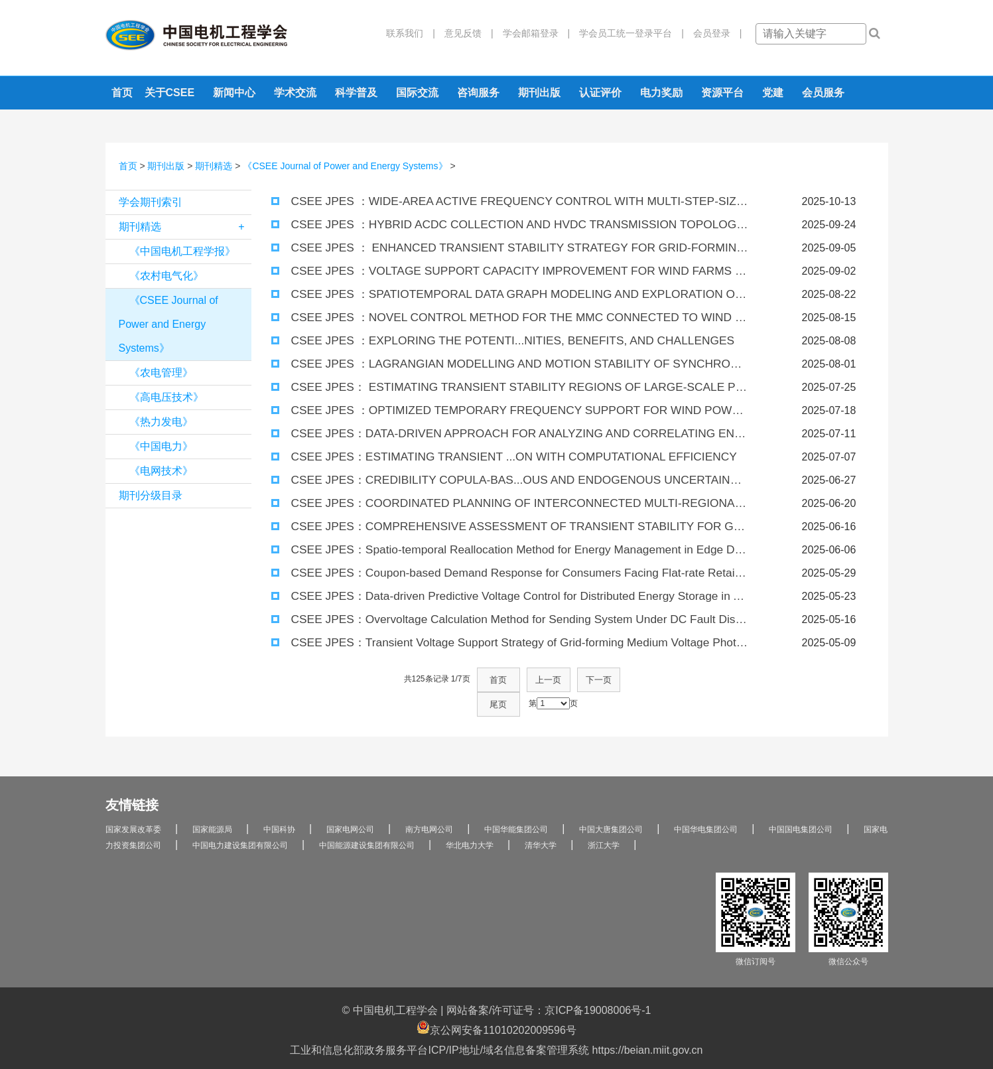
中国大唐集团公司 (611, 805)
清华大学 (541, 820)
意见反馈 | (464, 33)
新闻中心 (234, 92)
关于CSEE (170, 92)
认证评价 (600, 92)
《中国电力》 (161, 446)
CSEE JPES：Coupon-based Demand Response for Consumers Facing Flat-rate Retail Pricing (505, 573)
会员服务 (823, 92)
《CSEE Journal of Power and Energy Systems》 (345, 166)
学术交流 (295, 92)
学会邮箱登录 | (532, 33)
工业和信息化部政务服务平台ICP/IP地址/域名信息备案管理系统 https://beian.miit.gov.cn (496, 1025)
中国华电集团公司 (706, 805)
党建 (772, 92)
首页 (122, 92)
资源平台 (722, 92)
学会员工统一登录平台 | (627, 33)
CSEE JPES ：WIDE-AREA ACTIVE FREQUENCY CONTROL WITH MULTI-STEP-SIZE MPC (503, 201)
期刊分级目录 (150, 495)
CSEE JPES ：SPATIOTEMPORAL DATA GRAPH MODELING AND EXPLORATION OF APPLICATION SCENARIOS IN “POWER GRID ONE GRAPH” (510, 294)
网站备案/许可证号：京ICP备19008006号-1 (548, 985)
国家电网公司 (350, 805)
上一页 (535, 679)
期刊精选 (213, 166)
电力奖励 (661, 92)
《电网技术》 (161, 470)
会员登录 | (713, 33)
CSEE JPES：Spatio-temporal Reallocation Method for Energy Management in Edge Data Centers (510, 549)
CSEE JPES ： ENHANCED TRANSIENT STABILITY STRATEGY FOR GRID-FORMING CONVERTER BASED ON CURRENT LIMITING (510, 247)
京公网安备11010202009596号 (496, 1003)
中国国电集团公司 (800, 805)
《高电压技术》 (166, 397)
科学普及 (356, 92)
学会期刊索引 (150, 202)
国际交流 (417, 92)
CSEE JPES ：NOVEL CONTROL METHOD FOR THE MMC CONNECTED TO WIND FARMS (504, 317)
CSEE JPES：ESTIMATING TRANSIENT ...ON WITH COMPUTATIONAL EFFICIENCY (487, 457)
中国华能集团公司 (516, 805)
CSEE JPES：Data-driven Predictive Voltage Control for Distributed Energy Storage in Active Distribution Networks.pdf (510, 596)
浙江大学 (604, 820)
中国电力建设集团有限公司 (240, 820)
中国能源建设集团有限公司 (367, 820)
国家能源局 (212, 805)
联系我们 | (410, 33)
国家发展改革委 (133, 805)
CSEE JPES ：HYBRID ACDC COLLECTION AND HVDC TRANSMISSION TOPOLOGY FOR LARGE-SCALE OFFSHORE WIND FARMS (510, 224)
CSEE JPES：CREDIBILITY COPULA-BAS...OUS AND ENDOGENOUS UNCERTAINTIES (495, 480)
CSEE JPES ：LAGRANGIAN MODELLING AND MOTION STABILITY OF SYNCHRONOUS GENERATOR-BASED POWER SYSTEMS (510, 364)
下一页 (576, 679)
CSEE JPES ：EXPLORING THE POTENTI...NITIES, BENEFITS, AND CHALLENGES (486, 340)
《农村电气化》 (166, 275)
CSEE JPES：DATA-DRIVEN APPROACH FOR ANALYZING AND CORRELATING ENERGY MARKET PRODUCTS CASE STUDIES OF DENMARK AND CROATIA (510, 433)
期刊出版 (539, 92)
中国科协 (279, 805)
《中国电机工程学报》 (182, 251)
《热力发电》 (161, 421)
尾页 (618, 679)
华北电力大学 (470, 820)
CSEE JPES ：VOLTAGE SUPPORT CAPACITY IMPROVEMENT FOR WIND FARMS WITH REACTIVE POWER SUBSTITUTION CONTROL (510, 271)
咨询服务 (478, 92)
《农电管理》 (161, 372)
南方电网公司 (429, 805)
